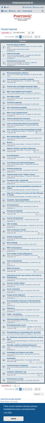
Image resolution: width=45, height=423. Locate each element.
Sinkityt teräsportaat (14, 237)
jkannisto (22, 138)
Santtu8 (22, 284)
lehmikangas (23, 238)
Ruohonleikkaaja (25, 249)
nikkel (21, 150)
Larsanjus (23, 326)
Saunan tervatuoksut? (15, 218)
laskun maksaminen (14, 261)
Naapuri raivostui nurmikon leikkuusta (21, 148)
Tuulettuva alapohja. (14, 102)
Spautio (22, 55)
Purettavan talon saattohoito (17, 180)
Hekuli (22, 354)
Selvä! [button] (13, 419)
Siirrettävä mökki (13, 96)
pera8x (22, 360)
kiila (21, 170)
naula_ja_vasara (25, 46)
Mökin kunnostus (13, 268)
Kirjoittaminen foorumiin (16, 61)
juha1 (21, 98)
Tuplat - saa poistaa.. (14, 314)
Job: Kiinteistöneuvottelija (17, 107)
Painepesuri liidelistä (15, 211)
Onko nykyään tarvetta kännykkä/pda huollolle (24, 129)
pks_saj (22, 114)
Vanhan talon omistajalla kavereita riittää (22, 86)
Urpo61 (22, 88)
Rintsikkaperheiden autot (16, 325)
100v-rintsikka (12, 224)
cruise (21, 212)
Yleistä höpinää (9, 29)
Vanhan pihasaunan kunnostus (18, 118)
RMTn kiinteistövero (14, 248)
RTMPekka (23, 296)
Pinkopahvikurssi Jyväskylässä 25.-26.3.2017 (24, 332)
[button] (17, 36)
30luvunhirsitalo (24, 346)
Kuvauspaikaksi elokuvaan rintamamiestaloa (23, 301)
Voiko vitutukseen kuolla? (16, 230)
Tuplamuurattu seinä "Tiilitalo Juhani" (21, 174)
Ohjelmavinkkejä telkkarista (17, 319)
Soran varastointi (13, 289)
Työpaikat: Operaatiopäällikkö (18, 200)
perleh (22, 290)
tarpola (22, 176)
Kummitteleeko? (13, 155)
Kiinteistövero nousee (15, 379)
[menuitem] (6, 7)
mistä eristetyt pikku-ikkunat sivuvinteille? (23, 124)
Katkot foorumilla (13, 53)
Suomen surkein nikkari (16, 283)
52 (40, 329)
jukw (21, 231)
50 (35, 329)
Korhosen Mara (24, 367)
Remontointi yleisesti (23, 49)
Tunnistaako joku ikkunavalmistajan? (21, 163)
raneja (22, 120)
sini (21, 244)
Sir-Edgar (22, 131)
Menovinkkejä (12, 243)
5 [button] (31, 37)
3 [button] (25, 37)
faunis (21, 104)
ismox (21, 81)
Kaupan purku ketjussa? (16, 295)
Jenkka (22, 144)
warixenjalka (23, 225)
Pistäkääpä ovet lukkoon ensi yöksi (20, 352)
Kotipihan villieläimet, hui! (16, 372)
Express (22, 109)
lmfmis (22, 164)
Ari (21, 62)
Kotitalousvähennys (14, 168)
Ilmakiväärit (11, 358)
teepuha (22, 157)
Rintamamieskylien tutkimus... (18, 73)
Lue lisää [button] (8, 412)
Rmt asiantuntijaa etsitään (16, 136)
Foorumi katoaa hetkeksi (16, 45)
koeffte (22, 125)
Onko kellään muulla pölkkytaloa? (19, 254)
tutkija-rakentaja (24, 74)
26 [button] (36, 37)
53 (42, 329)
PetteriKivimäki (24, 262)
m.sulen (22, 93)
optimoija (22, 182)
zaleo (21, 270)
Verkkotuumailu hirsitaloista (17, 365)
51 (37, 329)
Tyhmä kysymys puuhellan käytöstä (20, 79)
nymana (22, 334)
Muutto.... (10, 142)
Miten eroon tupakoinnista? (17, 113)
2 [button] (23, 37)
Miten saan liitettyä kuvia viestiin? (19, 91)
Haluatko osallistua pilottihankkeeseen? (22, 345)
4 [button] (28, 37)
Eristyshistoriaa (13, 205)
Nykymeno (11, 308)
